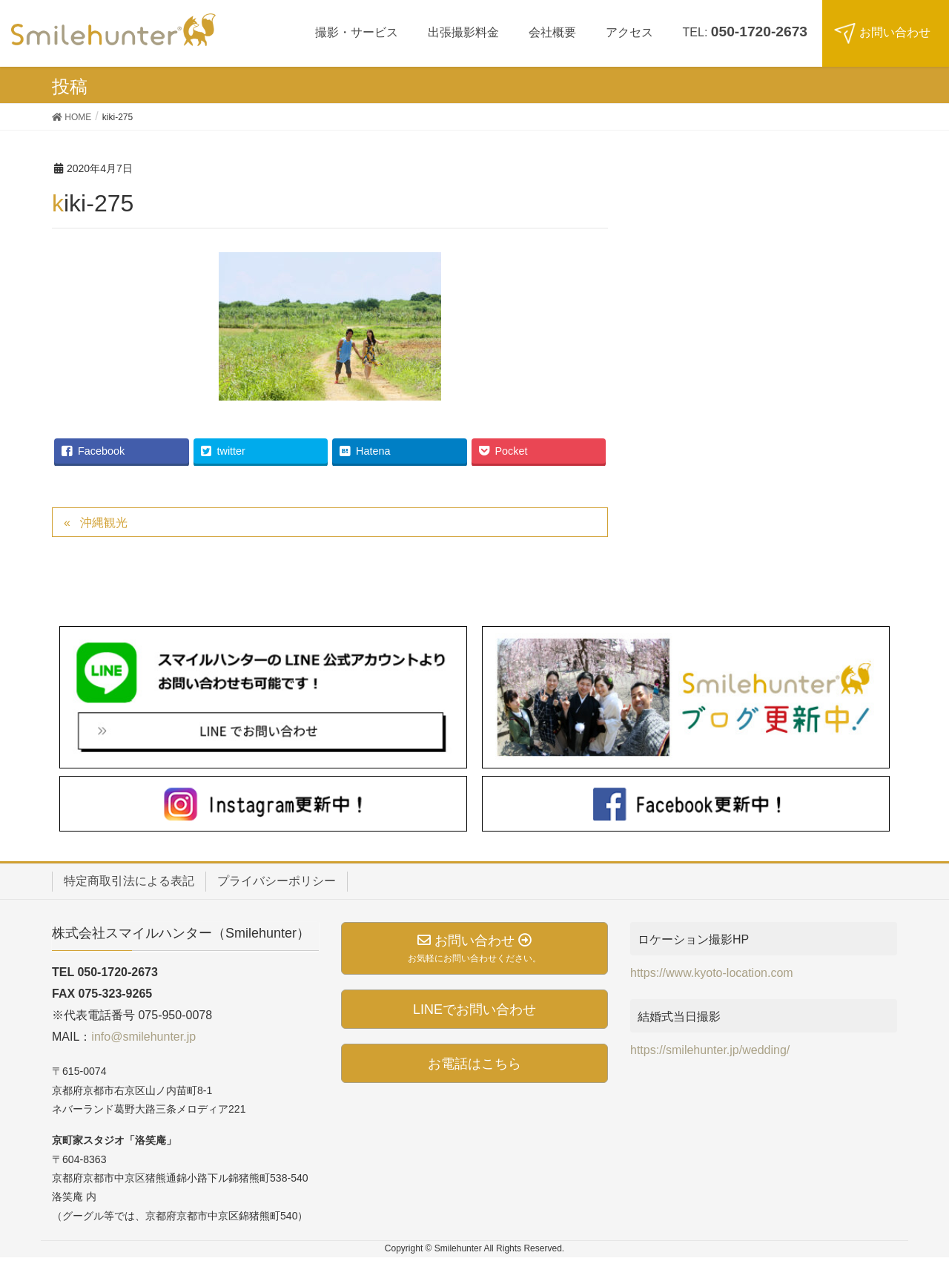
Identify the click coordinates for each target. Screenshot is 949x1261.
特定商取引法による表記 (129, 881)
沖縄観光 (104, 522)
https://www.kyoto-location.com (711, 973)
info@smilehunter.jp (143, 1036)
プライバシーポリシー (276, 881)
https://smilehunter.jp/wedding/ (710, 1050)
